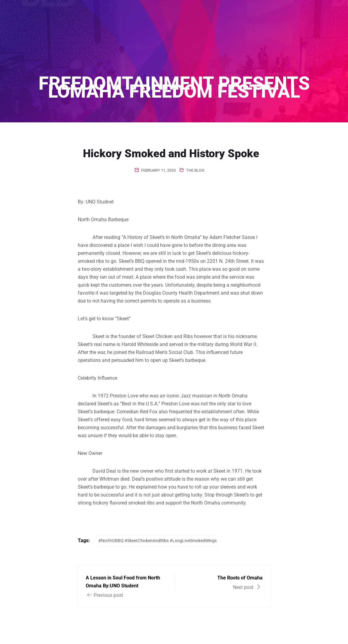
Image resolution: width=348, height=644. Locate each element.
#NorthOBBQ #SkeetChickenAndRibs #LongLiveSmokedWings (157, 540)
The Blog (195, 170)
